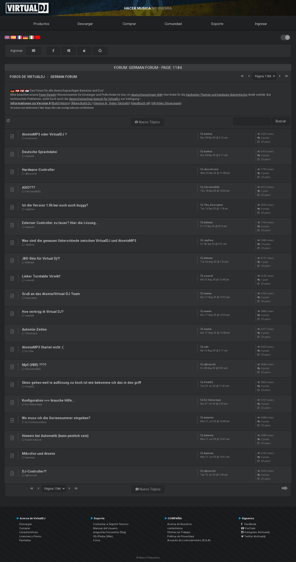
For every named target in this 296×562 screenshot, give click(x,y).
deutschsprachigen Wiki (146, 94)
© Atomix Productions (148, 557)
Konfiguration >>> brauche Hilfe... (48, 400)
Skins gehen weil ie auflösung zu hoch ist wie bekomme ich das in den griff (81, 382)
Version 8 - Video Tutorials (111, 103)
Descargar (85, 24)
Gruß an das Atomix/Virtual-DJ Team (51, 294)
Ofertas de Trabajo (178, 532)
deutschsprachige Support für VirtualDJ (94, 99)
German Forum (63, 77)
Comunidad (173, 24)
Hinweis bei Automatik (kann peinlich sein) (55, 436)
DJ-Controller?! (34, 471)
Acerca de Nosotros (179, 524)
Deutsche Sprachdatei (39, 152)
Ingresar (261, 24)
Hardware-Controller (38, 170)
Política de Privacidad (180, 536)
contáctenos (175, 528)
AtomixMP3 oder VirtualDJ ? (44, 134)
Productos (41, 24)
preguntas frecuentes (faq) (109, 532)
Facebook (248, 524)
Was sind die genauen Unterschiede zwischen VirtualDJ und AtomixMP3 (79, 241)
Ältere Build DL (81, 103)
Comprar (129, 24)
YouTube (248, 528)
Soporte (217, 24)
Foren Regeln (47, 94)
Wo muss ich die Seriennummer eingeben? (56, 418)
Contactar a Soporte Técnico (110, 524)
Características (28, 532)
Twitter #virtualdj (253, 536)
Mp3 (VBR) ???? (34, 365)
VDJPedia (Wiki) (103, 536)
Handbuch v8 (140, 103)
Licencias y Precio (30, 536)
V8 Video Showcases (166, 103)
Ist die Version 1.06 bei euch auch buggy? (55, 205)
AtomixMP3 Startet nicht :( (42, 347)
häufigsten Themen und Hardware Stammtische (216, 94)
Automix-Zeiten (34, 329)
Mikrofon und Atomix (38, 453)
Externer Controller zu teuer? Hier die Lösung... (60, 223)
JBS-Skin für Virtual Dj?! (41, 258)
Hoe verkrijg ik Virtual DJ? (43, 311)
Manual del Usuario (105, 528)
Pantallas (25, 540)
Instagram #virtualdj (255, 532)
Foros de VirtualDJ (27, 77)
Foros (96, 540)
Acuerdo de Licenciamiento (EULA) (189, 540)
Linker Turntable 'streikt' (41, 276)
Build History (60, 103)
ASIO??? (28, 187)
